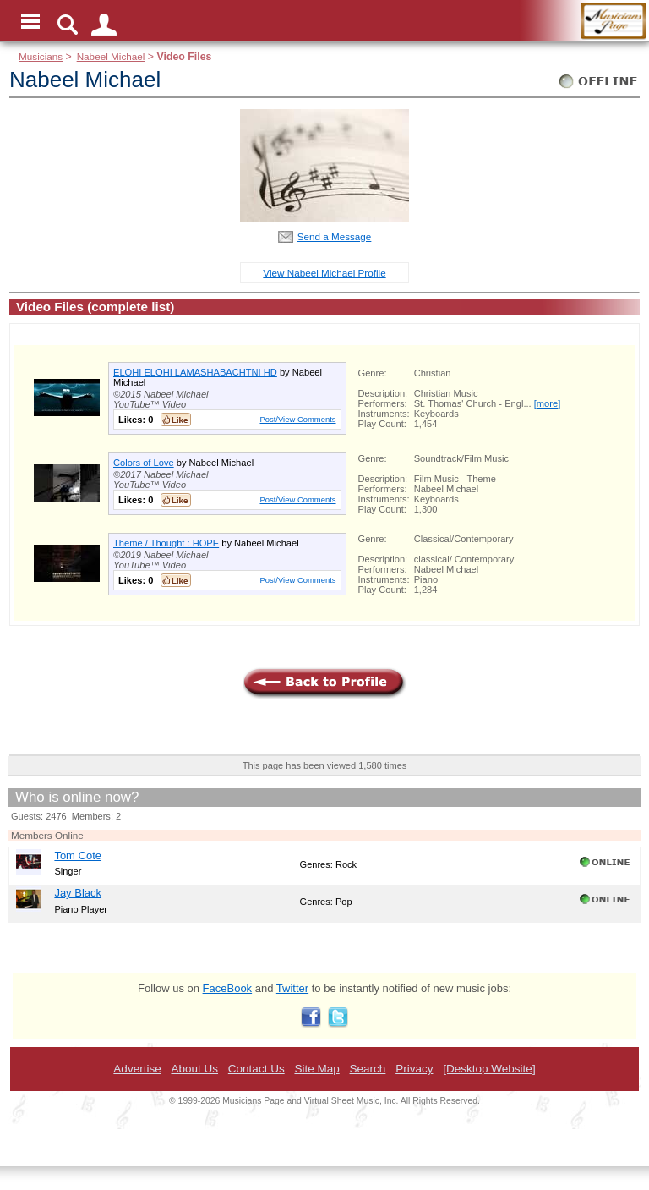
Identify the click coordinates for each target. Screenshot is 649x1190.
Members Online (47, 835)
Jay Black (77, 892)
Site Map (316, 1068)
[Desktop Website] (489, 1068)
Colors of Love (143, 463)
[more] (547, 403)
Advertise (137, 1068)
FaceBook (228, 988)
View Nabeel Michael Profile (324, 272)
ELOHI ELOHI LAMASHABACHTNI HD (195, 372)
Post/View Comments (297, 419)
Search (368, 1068)
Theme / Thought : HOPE (166, 543)
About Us (194, 1068)
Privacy (414, 1068)
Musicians (41, 56)
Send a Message (334, 236)
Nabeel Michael (111, 56)
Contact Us (256, 1068)
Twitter (292, 988)
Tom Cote (77, 855)
